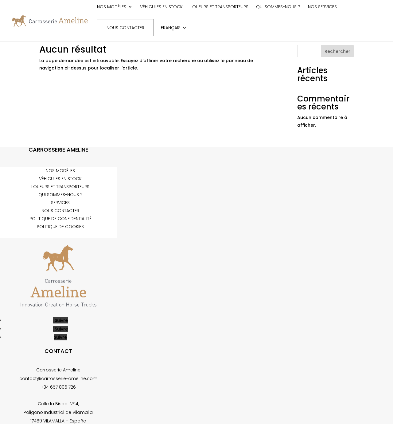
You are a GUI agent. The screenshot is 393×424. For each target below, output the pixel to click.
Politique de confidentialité (60, 219)
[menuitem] (174, 33)
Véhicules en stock (161, 7)
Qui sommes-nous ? (278, 7)
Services (60, 203)
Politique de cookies (60, 227)
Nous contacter (125, 28)
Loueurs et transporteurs (219, 7)
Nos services (322, 7)
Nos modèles (111, 7)
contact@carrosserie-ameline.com (58, 378)
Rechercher (337, 51)
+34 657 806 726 (58, 387)
